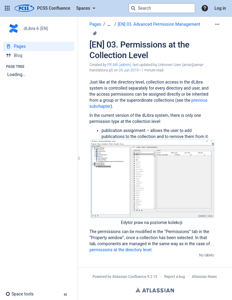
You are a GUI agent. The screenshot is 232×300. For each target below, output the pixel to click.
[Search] (133, 8)
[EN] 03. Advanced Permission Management (159, 24)
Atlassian (155, 290)
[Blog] (38, 55)
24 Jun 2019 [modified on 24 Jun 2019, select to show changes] (129, 70)
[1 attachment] (94, 33)
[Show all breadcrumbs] (109, 24)
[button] (7, 8)
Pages (95, 24)
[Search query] (162, 8)
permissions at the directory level (120, 249)
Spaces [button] (83, 8)
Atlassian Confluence (129, 277)
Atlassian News (204, 277)
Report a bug (174, 277)
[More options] (217, 24)
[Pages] (38, 46)
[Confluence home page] (42, 8)
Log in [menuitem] (220, 8)
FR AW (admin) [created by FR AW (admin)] (119, 65)
